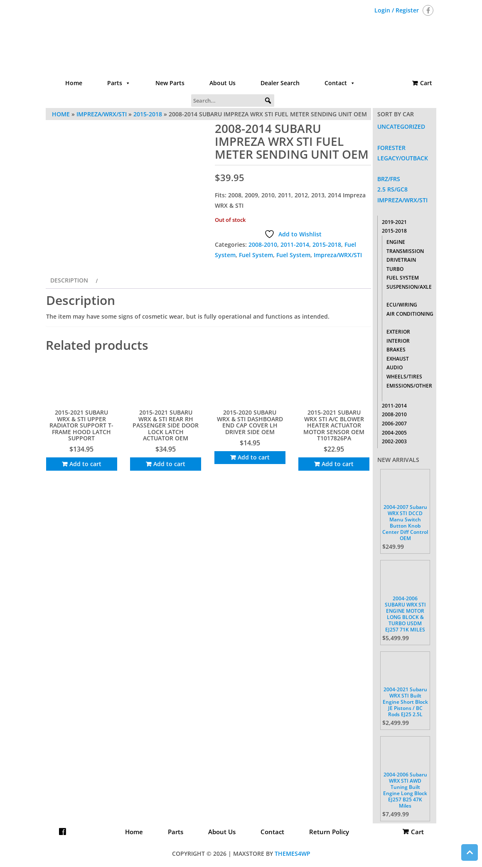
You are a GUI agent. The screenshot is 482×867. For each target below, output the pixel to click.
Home (73, 83)
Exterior (398, 331)
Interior (398, 340)
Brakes (396, 349)
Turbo (394, 269)
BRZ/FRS (388, 179)
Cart (426, 83)
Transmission (405, 251)
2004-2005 (394, 432)
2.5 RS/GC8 (392, 189)
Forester (391, 148)
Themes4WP (292, 853)
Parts (118, 83)
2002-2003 (394, 441)
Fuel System (256, 255)
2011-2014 (294, 244)
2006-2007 (394, 423)
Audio (394, 367)
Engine (395, 242)
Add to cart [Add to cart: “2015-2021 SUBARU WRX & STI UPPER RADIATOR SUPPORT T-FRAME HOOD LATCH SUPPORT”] (85, 464)
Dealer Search (280, 83)
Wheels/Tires (404, 376)
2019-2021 (394, 222)
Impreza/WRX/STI (338, 255)
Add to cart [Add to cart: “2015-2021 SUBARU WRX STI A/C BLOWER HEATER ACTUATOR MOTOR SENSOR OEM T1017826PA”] (338, 464)
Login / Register (396, 10)
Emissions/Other (409, 385)
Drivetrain (401, 259)
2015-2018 (326, 244)
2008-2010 (262, 244)
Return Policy (329, 832)
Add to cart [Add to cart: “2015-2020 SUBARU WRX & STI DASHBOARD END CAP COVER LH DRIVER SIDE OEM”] (254, 457)
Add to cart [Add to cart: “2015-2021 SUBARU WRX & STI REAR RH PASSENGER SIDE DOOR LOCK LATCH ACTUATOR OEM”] (169, 464)
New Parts (169, 83)
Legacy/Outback (402, 158)
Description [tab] (69, 280)
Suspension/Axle (409, 286)
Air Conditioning (409, 313)
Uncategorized (401, 126)
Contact (340, 83)
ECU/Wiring (401, 304)
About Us (222, 83)
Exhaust (397, 358)
